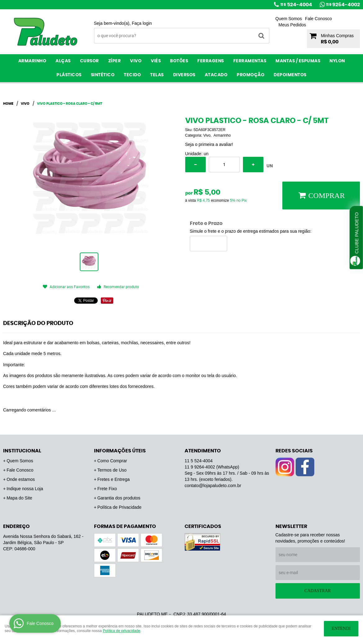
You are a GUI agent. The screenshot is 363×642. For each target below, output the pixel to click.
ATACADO (216, 75)
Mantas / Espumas (298, 61)
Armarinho (32, 61)
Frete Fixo (107, 488)
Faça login (142, 23)
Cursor (89, 61)
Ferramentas (250, 61)
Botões (179, 61)
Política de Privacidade (119, 507)
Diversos (184, 75)
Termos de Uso (112, 470)
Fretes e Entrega (113, 479)
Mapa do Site (19, 497)
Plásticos (69, 75)
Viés (156, 61)
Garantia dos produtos (119, 497)
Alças (63, 61)
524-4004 (296, 4)
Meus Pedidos (292, 24)
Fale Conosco (318, 18)
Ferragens (210, 61)
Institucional (22, 450)
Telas (157, 75)
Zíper (114, 61)
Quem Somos (289, 18)
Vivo (135, 61)
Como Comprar (112, 460)
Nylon (337, 61)
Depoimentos (290, 75)
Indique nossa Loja (25, 488)
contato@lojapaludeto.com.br (213, 485)
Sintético (103, 75)
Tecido (132, 75)
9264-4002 (343, 4)
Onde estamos (21, 479)
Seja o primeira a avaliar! (209, 144)
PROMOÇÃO (250, 75)
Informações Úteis (120, 450)
